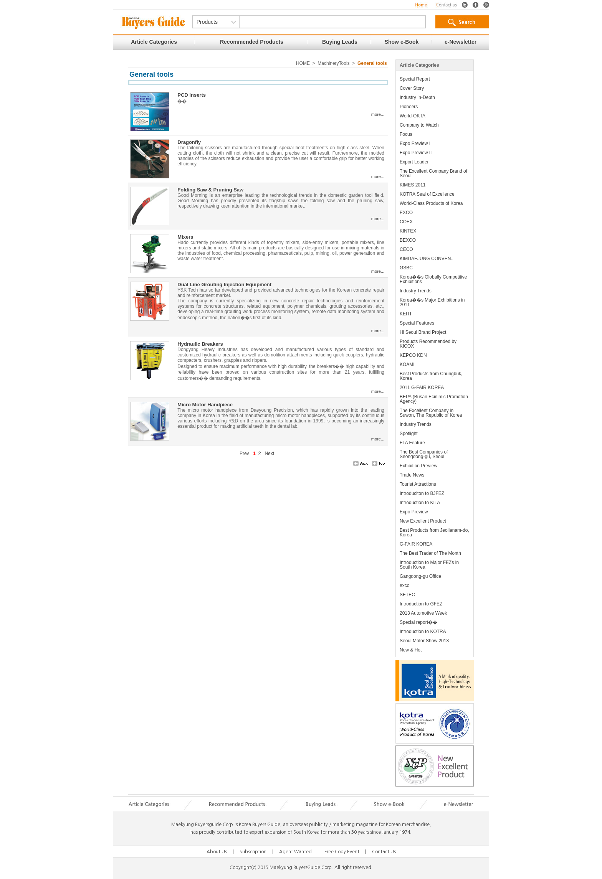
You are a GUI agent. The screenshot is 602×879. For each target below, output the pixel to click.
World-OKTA (412, 116)
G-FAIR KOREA (416, 544)
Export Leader (414, 162)
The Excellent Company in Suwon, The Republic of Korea (431, 413)
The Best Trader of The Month (430, 553)
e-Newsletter (460, 42)
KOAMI (407, 364)
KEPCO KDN (413, 355)
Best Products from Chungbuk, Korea (431, 376)
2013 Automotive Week (423, 613)
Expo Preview (414, 512)
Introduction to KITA (420, 502)
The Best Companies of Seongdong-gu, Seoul (424, 454)
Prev (244, 453)
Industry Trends (416, 291)
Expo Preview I (415, 143)
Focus (406, 134)
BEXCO (408, 240)
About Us (217, 851)
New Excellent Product (423, 521)
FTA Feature (412, 442)
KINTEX (408, 231)
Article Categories (154, 42)
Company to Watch (419, 125)
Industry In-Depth (417, 97)
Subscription (253, 851)
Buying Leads (339, 42)
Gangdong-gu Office (420, 576)
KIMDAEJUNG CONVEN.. (426, 258)
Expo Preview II (416, 152)
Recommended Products (251, 42)
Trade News (412, 475)
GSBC (406, 267)
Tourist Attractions (418, 484)
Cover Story (412, 88)
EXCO (406, 212)
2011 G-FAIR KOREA (422, 387)
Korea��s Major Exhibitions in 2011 (432, 302)
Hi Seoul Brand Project (423, 332)
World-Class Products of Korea (431, 203)
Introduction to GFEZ (421, 604)
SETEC (407, 594)
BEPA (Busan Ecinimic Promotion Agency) (434, 399)
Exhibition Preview (418, 465)
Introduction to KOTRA (423, 631)
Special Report (415, 79)
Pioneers (409, 106)
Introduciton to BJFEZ (422, 493)
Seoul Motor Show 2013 (424, 640)
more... (377, 114)
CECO (406, 249)
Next (269, 453)
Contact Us (384, 851)
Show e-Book (402, 42)
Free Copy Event (341, 851)
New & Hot (411, 650)
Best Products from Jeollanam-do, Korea (434, 533)
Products (207, 22)
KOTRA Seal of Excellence (427, 194)
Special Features (417, 323)
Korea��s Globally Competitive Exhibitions (433, 279)
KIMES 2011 (412, 185)
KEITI (405, 314)
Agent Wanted (295, 851)
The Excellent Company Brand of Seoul (433, 173)
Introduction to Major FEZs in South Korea (429, 565)
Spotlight (409, 433)
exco (404, 585)
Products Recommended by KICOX (428, 344)
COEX (406, 221)
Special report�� (418, 622)
